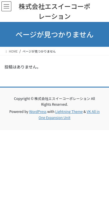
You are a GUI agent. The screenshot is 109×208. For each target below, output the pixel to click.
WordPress (38, 111)
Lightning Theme (69, 111)
